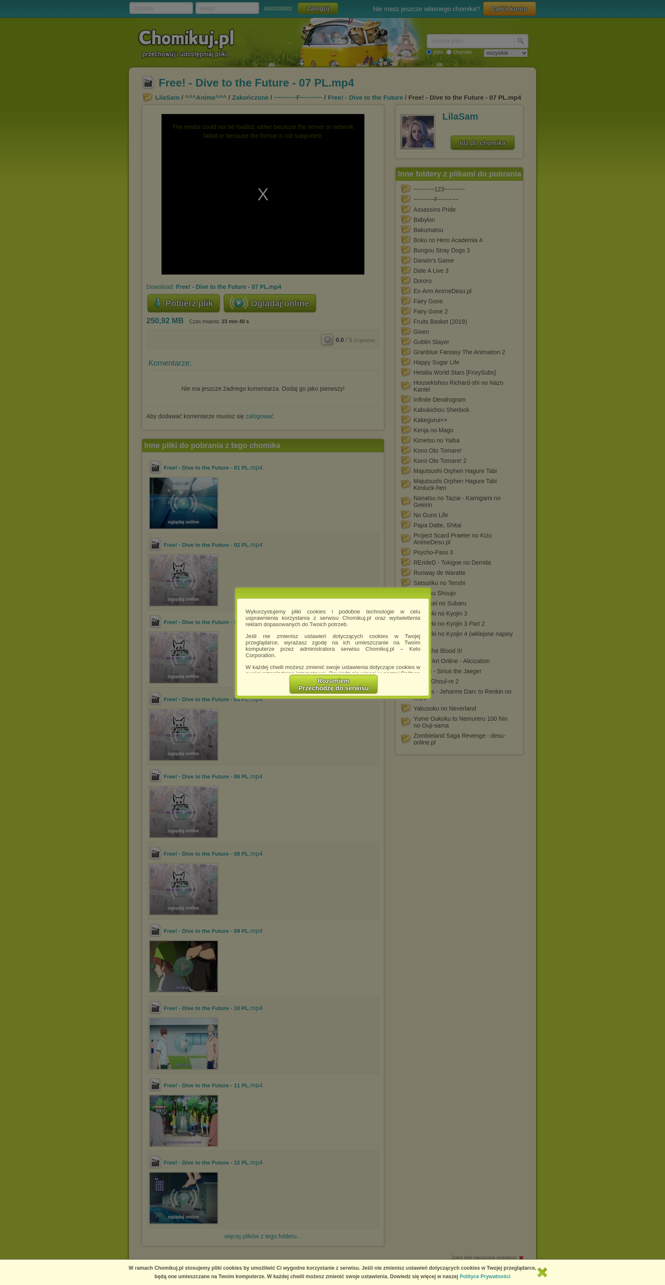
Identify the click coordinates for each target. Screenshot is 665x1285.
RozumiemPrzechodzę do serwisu (334, 684)
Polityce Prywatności (485, 1276)
